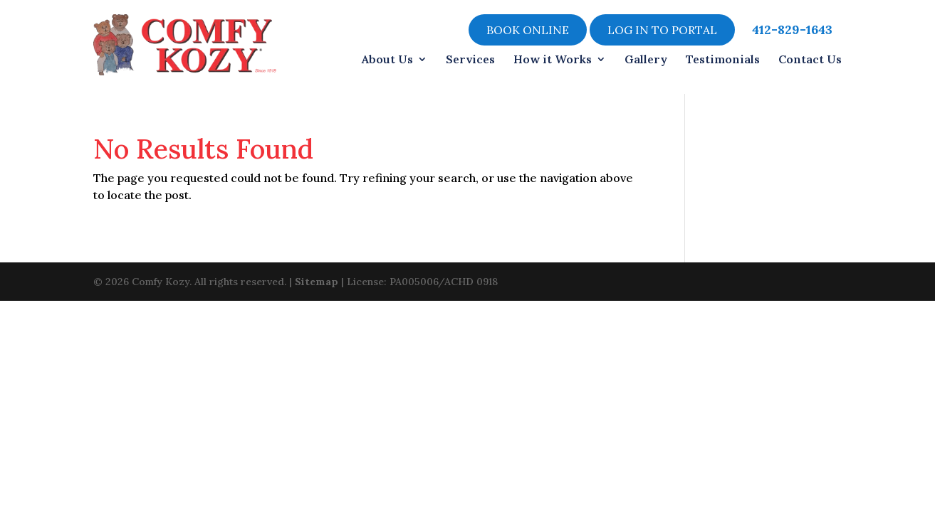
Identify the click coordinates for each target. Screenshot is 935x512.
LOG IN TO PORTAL (662, 30)
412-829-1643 (792, 30)
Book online (527, 30)
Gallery (646, 59)
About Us (387, 59)
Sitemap (316, 280)
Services (470, 59)
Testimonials (723, 59)
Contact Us (810, 59)
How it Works (552, 59)
